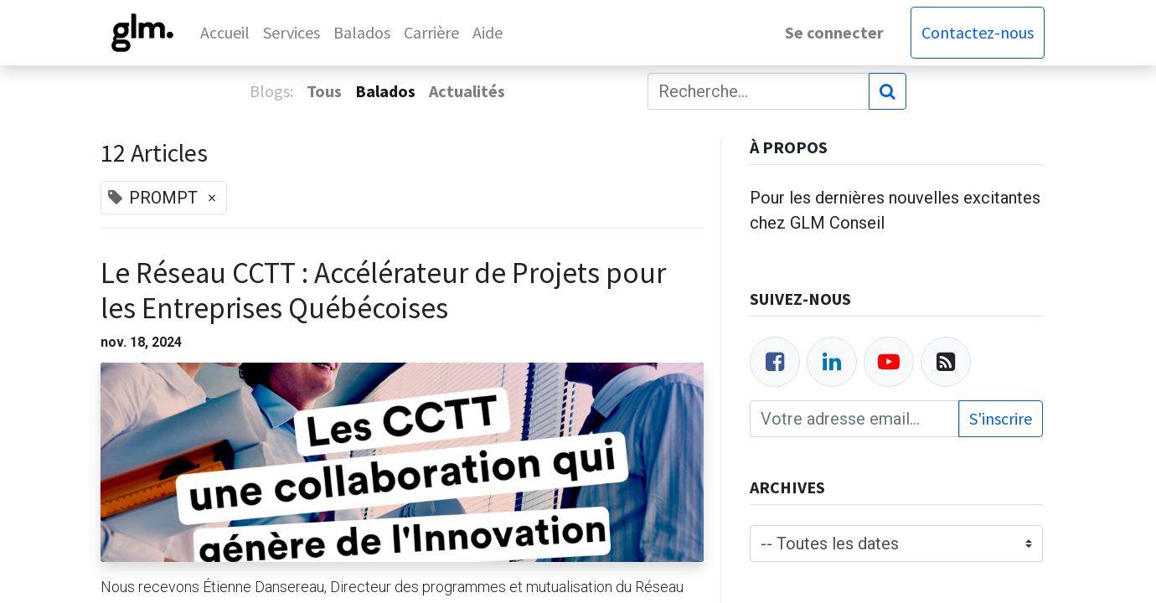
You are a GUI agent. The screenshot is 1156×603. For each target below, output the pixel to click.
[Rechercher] (887, 91)
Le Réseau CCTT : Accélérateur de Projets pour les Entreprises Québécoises (383, 290)
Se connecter (832, 32)
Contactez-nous (976, 32)
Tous (324, 90)
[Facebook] (775, 362)
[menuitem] (227, 32)
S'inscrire (1000, 418)
